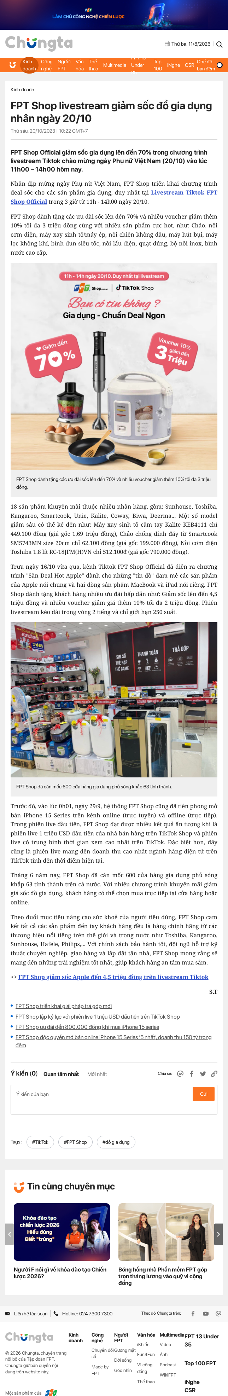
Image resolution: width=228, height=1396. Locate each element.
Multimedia (113, 65)
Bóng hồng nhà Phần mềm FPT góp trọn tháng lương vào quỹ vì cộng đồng (162, 1265)
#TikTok (40, 1131)
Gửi (203, 1094)
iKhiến (143, 1333)
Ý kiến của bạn (114, 1094)
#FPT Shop (75, 1131)
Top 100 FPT (200, 1352)
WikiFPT (168, 1363)
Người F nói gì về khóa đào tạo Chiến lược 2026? (60, 1261)
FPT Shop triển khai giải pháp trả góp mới (64, 1006)
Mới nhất (97, 1074)
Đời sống (122, 1348)
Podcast (168, 1353)
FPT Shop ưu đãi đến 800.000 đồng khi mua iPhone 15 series (87, 1027)
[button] (218, 1223)
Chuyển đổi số (103, 1342)
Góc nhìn (123, 1359)
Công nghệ (46, 65)
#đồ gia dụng (116, 1131)
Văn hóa (79, 65)
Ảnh (164, 1343)
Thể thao (92, 65)
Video (165, 1333)
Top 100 (157, 65)
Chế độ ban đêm (209, 65)
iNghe (172, 65)
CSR (188, 65)
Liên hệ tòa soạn (26, 1302)
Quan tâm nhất (61, 1074)
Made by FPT (100, 1359)
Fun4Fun (146, 1343)
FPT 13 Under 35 (137, 65)
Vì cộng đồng (144, 1357)
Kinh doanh (29, 65)
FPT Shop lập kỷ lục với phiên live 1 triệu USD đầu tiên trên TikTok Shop (98, 1016)
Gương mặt (125, 1338)
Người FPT (63, 65)
